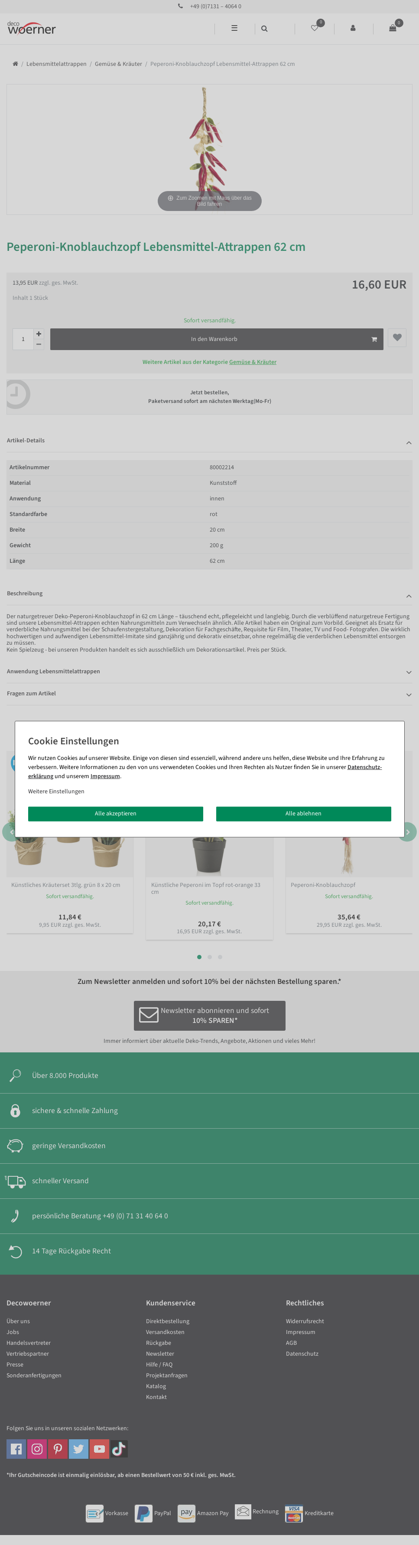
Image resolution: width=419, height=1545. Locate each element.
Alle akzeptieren (115, 813)
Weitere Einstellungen (56, 791)
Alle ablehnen (304, 813)
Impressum (105, 776)
